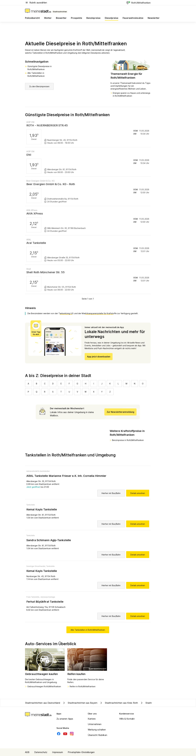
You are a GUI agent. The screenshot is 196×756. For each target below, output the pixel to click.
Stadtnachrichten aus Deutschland (42, 702)
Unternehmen (94, 724)
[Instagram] (72, 734)
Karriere (92, 718)
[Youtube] (65, 734)
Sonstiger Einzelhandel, (36, 566)
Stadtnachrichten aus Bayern (79, 702)
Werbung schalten (97, 729)
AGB (27, 752)
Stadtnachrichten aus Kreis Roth (118, 702)
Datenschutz (40, 752)
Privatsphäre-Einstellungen (81, 752)
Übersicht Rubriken (97, 735)
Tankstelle (30, 505)
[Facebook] (58, 734)
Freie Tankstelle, (33, 597)
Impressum (57, 752)
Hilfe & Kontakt (127, 718)
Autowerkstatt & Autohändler (38, 471)
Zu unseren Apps (64, 718)
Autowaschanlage (48, 597)
